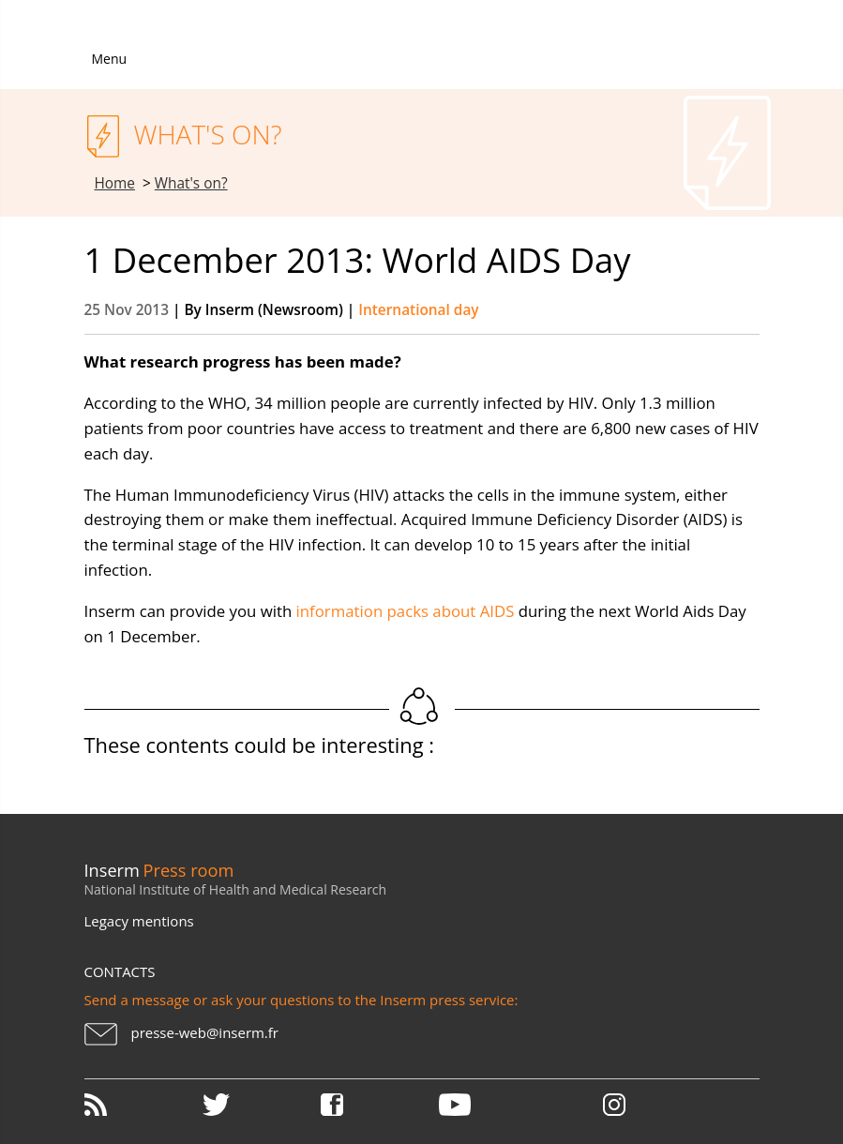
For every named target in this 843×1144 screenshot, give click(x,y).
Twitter (260, 1104)
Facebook (378, 1104)
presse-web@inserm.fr (204, 1032)
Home (115, 183)
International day (418, 310)
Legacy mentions (139, 920)
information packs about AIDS (405, 611)
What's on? (191, 183)
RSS (141, 1104)
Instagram (614, 1104)
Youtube (496, 1104)
